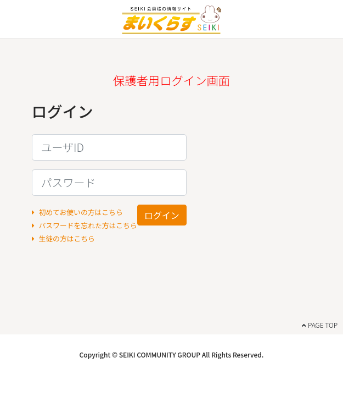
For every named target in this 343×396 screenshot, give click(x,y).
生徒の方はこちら (63, 238)
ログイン (161, 215)
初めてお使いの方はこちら (77, 212)
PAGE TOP (320, 324)
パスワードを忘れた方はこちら (84, 225)
